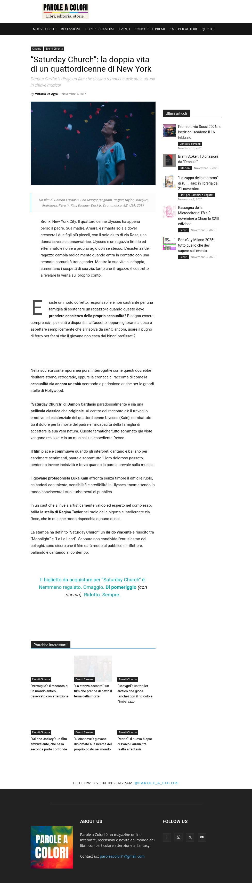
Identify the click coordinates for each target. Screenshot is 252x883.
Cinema (36, 48)
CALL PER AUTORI (183, 29)
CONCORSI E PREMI (150, 29)
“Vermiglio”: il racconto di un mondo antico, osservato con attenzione (50, 691)
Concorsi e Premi (190, 144)
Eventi (184, 230)
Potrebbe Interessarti (51, 645)
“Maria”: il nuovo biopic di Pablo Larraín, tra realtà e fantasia (134, 744)
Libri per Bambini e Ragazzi (196, 195)
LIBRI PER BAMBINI (99, 29)
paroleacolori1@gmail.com (122, 856)
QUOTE (207, 29)
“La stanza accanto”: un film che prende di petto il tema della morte (93, 691)
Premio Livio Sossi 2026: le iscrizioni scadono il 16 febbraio (199, 132)
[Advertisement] (161, 11)
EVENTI (124, 29)
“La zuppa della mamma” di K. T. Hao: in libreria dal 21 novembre (198, 183)
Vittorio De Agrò (46, 94)
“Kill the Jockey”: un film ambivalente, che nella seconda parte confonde (49, 744)
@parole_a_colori (156, 782)
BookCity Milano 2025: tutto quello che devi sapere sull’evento (196, 245)
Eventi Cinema (54, 48)
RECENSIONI (70, 29)
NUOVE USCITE (44, 29)
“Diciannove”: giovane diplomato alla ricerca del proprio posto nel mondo (93, 744)
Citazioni (185, 168)
